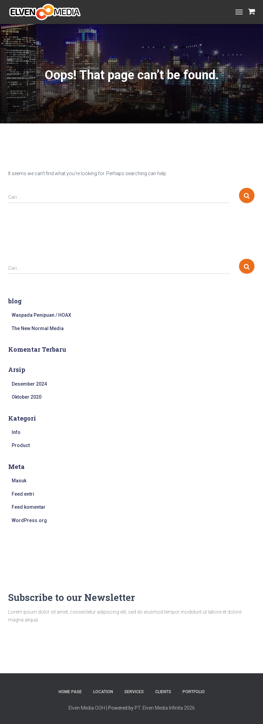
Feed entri (23, 494)
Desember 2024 (29, 384)
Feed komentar (29, 507)
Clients (163, 691)
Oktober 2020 (26, 397)
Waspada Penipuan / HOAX (41, 315)
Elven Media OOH (86, 708)
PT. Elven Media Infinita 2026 (165, 708)
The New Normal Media (38, 328)
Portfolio (194, 691)
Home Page (70, 691)
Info (16, 432)
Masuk (19, 480)
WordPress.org (29, 520)
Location (103, 691)
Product (21, 445)
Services (134, 691)
